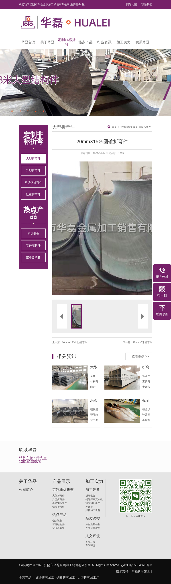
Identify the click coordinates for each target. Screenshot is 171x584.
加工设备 (93, 490)
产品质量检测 (93, 528)
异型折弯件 (33, 170)
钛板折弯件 (33, 194)
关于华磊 (47, 42)
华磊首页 (28, 42)
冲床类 (89, 506)
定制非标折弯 (66, 42)
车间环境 (90, 545)
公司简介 (26, 490)
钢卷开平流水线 (94, 499)
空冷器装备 (33, 257)
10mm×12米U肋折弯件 (74, 342)
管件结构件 (33, 245)
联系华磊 (142, 42)
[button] (77, 228)
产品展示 (61, 481)
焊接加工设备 (93, 510)
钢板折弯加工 (66, 577)
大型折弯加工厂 (88, 577)
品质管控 (93, 518)
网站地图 (131, 4)
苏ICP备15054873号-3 (136, 565)
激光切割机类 (93, 503)
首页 (114, 127)
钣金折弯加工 (45, 577)
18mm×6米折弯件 (142, 342)
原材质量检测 (93, 524)
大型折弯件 (33, 158)
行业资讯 (104, 42)
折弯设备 (90, 495)
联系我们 (146, 4)
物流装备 (33, 233)
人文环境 (93, 536)
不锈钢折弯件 (33, 182)
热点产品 (85, 42)
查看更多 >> (140, 356)
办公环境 (90, 542)
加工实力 (123, 42)
